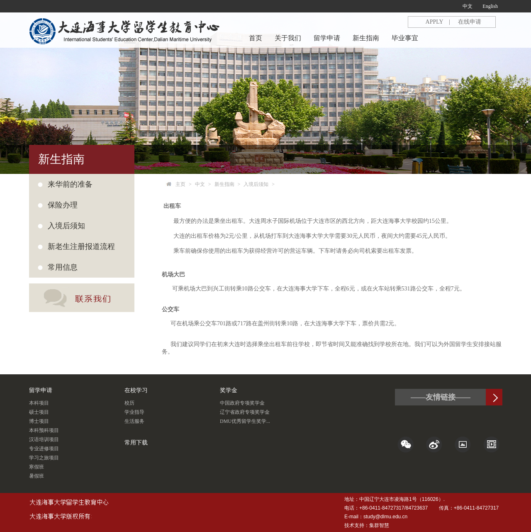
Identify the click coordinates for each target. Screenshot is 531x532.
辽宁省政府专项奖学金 (245, 412)
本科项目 (39, 403)
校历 (129, 403)
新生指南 (366, 37)
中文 (468, 6)
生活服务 (134, 421)
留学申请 (327, 37)
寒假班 (36, 467)
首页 (255, 37)
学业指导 (134, 412)
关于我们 (288, 37)
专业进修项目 (44, 448)
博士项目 (39, 421)
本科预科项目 (44, 430)
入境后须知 (256, 184)
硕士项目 (39, 412)
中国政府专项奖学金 (242, 403)
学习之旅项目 (44, 458)
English (490, 6)
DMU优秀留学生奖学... (245, 421)
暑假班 (36, 476)
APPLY (434, 22)
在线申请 (469, 22)
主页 (180, 184)
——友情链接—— (440, 397)
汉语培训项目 (44, 439)
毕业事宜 (405, 37)
